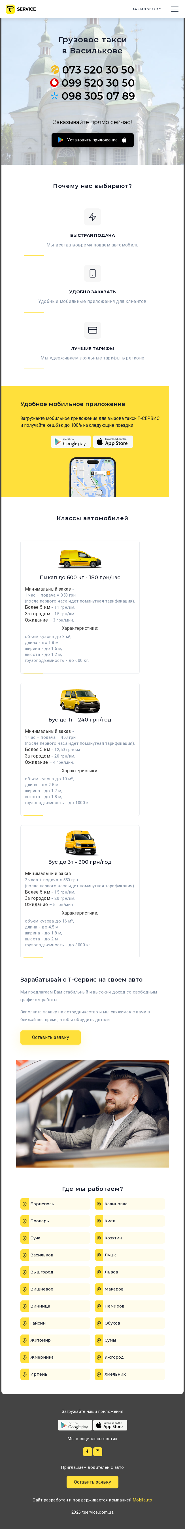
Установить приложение (92, 140)
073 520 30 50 (92, 70)
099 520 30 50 (92, 83)
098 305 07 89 (92, 96)
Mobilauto (142, 1500)
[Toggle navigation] (174, 9)
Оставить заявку (50, 1037)
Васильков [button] (145, 9)
